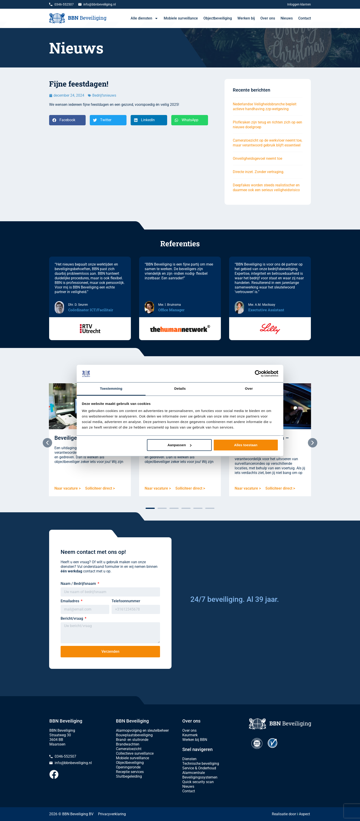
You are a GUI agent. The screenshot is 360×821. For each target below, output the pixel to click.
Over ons (267, 18)
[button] (67, 120)
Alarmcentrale (193, 773)
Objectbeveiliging (217, 18)
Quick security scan (198, 782)
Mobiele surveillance (181, 18)
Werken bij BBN (194, 739)
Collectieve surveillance (135, 753)
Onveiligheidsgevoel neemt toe (257, 158)
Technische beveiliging (200, 763)
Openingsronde (128, 767)
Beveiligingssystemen (199, 777)
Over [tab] (249, 389)
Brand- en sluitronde (132, 739)
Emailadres (70, 601)
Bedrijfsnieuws (104, 95)
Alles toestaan (246, 445)
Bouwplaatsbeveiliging (134, 735)
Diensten (189, 759)
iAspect (303, 814)
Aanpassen (179, 445)
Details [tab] (180, 389)
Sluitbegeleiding (129, 776)
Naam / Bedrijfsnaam (79, 583)
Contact (304, 18)
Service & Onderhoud (199, 768)
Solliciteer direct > (100, 488)
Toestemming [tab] (111, 389)
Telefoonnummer (126, 601)
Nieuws (287, 18)
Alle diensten (144, 18)
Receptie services (130, 772)
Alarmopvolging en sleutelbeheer (142, 730)
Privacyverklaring (112, 814)
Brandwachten (127, 744)
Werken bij (246, 18)
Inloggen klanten (299, 4)
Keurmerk (190, 735)
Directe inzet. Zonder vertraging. (258, 172)
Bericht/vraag (72, 618)
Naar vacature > (67, 488)
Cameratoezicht (128, 749)
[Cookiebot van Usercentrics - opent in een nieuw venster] (258, 373)
